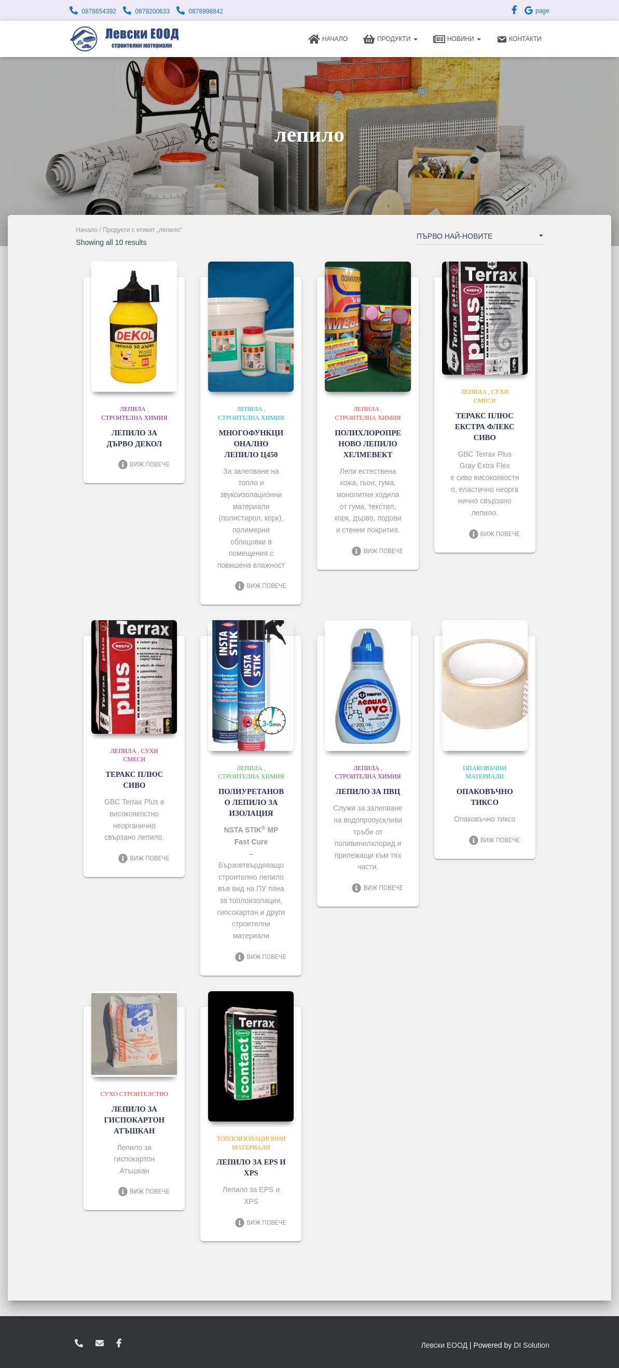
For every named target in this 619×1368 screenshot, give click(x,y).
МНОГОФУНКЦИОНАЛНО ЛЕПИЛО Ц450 (251, 444)
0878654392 (98, 11)
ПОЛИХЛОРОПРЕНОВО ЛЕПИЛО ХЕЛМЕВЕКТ (368, 444)
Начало (328, 39)
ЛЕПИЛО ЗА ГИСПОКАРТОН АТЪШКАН (134, 1120)
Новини (457, 39)
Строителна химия (134, 417)
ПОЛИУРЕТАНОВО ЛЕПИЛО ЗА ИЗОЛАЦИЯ (250, 802)
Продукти (390, 39)
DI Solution (531, 1345)
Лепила (133, 409)
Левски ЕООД (444, 1345)
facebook (119, 1344)
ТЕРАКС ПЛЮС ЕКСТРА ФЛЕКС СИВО (484, 427)
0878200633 (152, 11)
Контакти (519, 39)
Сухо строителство (134, 1094)
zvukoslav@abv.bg (99, 1344)
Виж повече (143, 464)
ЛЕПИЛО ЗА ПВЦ (368, 791)
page (536, 11)
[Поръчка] (480, 238)
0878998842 (205, 11)
